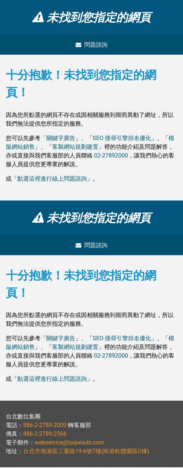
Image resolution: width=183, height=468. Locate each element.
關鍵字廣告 (60, 138)
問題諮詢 (91, 44)
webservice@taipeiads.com (69, 443)
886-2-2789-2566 (45, 434)
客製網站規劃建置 (75, 147)
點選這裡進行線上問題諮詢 (52, 179)
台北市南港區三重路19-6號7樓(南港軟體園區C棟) (86, 451)
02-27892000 (111, 155)
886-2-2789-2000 (45, 425)
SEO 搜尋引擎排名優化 (122, 138)
